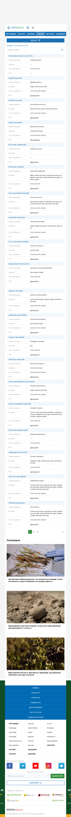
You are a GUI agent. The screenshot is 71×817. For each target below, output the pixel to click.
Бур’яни (40, 34)
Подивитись (35, 702)
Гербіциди (12, 728)
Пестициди (11, 34)
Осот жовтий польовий (18, 242)
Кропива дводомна (17, 503)
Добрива (31, 34)
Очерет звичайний (16, 337)
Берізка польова (15, 100)
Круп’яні (31, 737)
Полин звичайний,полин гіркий (21, 382)
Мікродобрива (52, 741)
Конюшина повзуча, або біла (21, 56)
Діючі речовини (35, 707)
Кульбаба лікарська (17, 217)
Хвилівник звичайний (17, 315)
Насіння (21, 34)
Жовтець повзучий (16, 359)
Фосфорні (50, 728)
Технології (35, 693)
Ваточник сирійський (17, 145)
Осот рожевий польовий (19, 193)
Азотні (49, 724)
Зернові (31, 724)
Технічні (31, 741)
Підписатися (57, 776)
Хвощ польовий (15, 122)
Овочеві (31, 745)
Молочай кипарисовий (18, 430)
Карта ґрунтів (35, 712)
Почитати (35, 698)
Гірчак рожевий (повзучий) (20, 404)
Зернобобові (32, 728)
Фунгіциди (12, 732)
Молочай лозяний (16, 167)
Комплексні (51, 737)
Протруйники (14, 745)
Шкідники (60, 34)
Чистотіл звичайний (17, 477)
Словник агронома (36, 717)
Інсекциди (12, 737)
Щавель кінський (16, 291)
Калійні (49, 732)
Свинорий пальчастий (18, 452)
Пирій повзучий (15, 78)
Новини (35, 688)
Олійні (30, 732)
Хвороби (50, 34)
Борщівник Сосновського (19, 264)
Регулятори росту (15, 741)
